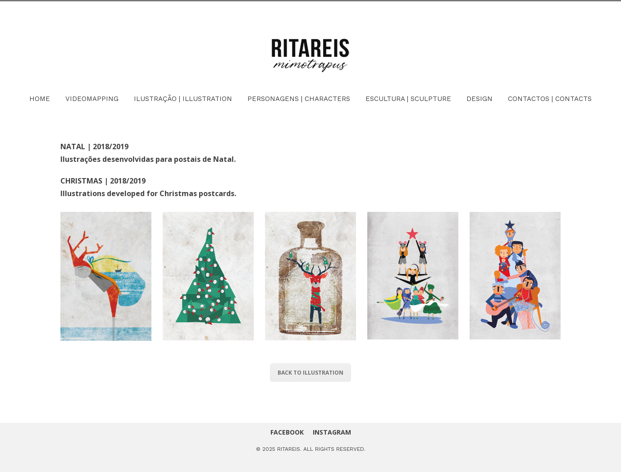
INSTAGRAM (332, 432)
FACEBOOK (287, 432)
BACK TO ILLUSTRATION (310, 372)
